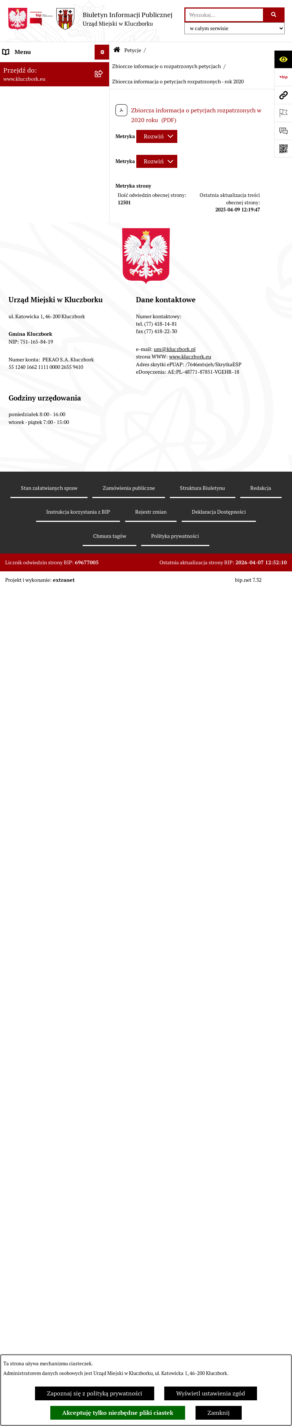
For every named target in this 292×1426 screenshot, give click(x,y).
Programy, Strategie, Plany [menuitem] (38, 813)
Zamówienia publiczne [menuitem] (33, 338)
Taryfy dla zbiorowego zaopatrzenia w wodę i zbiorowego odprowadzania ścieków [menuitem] (39, 1118)
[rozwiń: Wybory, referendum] (104, 921)
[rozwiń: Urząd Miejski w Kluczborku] (104, 142)
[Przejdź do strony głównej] (89, 19)
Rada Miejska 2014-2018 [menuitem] (36, 111)
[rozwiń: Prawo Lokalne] (104, 234)
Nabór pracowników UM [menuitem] (35, 995)
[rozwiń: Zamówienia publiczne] (104, 338)
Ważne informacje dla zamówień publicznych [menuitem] (46, 357)
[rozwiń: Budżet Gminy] (104, 249)
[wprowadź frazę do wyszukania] (224, 14)
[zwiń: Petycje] (104, 448)
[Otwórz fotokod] (283, 148)
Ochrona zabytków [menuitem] (28, 323)
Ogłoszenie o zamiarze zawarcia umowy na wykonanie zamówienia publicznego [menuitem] (45, 424)
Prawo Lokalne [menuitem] (22, 233)
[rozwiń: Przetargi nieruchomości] (104, 293)
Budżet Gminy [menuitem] (22, 248)
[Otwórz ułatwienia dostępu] (283, 59)
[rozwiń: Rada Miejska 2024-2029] (104, 82)
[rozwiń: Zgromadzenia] (104, 966)
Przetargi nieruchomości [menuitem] (35, 293)
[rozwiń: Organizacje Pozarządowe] (104, 799)
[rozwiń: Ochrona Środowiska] (104, 867)
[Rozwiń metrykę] (156, 136)
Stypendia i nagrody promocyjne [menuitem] (46, 1215)
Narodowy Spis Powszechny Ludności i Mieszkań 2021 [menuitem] (40, 1181)
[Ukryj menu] (102, 52)
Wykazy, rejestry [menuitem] (24, 906)
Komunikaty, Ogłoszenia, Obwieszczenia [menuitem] (36, 832)
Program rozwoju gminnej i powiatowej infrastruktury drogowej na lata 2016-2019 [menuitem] (40, 1019)
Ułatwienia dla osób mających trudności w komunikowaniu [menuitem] (42, 886)
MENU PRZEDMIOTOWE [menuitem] (36, 180)
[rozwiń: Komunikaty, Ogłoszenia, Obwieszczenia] (104, 829)
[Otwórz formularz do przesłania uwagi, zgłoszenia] (283, 131)
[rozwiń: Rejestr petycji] (104, 468)
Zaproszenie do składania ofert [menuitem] (44, 400)
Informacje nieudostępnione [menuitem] (41, 195)
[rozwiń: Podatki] (104, 279)
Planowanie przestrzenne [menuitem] (37, 308)
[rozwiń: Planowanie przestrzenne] (104, 308)
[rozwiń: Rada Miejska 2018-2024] (104, 97)
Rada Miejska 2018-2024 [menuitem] (36, 97)
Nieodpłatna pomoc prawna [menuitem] (40, 980)
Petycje (132, 50)
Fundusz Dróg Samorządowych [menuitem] (44, 1162)
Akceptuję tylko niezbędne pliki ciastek (117, 1413)
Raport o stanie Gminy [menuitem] (33, 263)
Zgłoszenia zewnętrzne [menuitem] (34, 1254)
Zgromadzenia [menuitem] (22, 965)
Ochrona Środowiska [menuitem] (30, 867)
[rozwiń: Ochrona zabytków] (104, 323)
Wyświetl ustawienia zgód (210, 1393)
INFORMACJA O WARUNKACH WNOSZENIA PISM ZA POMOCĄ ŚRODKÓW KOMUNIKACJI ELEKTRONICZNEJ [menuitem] (47, 1282)
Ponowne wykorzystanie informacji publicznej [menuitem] (35, 214)
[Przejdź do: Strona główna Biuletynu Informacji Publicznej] (116, 50)
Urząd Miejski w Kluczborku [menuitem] (40, 141)
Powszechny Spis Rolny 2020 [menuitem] (41, 1147)
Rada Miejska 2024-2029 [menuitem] (36, 82)
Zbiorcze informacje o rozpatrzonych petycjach (166, 66)
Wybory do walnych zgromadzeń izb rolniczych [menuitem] (46, 1234)
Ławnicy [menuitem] (14, 935)
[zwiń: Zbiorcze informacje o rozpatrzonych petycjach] (104, 487)
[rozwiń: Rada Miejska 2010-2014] (104, 127)
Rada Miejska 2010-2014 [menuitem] (36, 126)
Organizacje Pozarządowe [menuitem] (37, 799)
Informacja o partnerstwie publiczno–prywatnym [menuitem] (37, 1047)
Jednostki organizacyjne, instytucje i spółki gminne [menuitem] (37, 160)
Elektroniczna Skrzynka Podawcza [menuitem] (48, 852)
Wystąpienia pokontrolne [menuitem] (36, 950)
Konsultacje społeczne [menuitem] (32, 1090)
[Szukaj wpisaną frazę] (274, 14)
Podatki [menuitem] (13, 278)
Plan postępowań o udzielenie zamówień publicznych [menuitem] (43, 381)
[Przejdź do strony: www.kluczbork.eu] (283, 95)
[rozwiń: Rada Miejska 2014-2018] (104, 112)
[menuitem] (55, 467)
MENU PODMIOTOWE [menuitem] (33, 67)
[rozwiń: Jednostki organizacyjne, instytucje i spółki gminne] (104, 156)
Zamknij (218, 1413)
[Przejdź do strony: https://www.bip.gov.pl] (283, 77)
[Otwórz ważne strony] (283, 113)
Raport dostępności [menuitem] (28, 1201)
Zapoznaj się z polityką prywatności (94, 1393)
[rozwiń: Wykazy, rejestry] (104, 906)
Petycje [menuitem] (12, 448)
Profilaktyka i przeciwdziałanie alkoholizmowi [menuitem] (44, 1071)
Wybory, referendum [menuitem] (30, 921)
